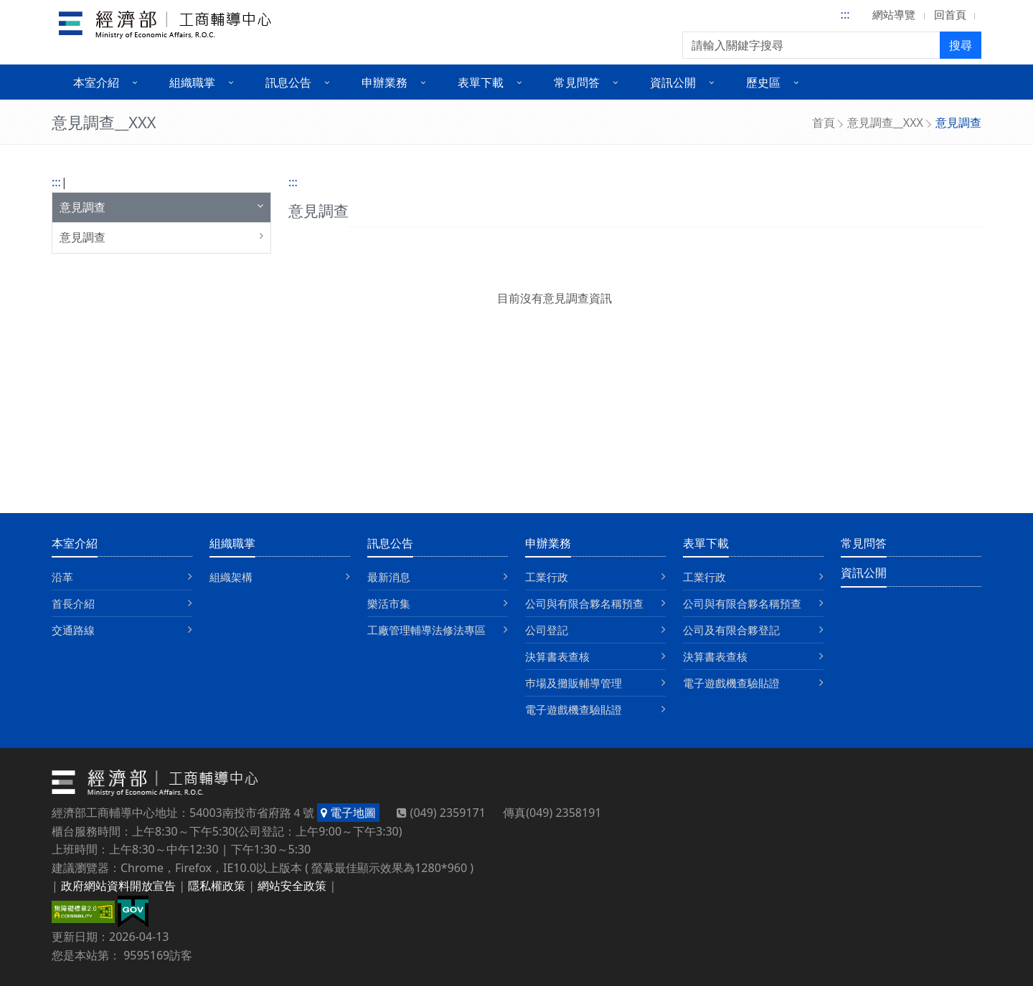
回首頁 (950, 14)
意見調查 (82, 207)
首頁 (823, 122)
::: (845, 14)
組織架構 (231, 577)
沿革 (62, 577)
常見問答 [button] (577, 82)
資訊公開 (864, 572)
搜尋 (960, 45)
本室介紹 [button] (96, 82)
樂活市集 (388, 603)
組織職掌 (232, 543)
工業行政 (546, 577)
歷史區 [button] (763, 82)
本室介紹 (75, 543)
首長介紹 (73, 603)
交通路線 (73, 630)
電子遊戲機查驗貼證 (573, 709)
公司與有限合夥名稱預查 (584, 603)
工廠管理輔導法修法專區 (426, 630)
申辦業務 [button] (384, 82)
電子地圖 (348, 812)
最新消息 (388, 577)
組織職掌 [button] (192, 82)
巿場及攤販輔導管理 (573, 683)
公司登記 (546, 630)
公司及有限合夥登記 (731, 630)
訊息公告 (390, 543)
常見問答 (864, 543)
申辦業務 (548, 543)
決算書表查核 (557, 656)
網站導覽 (893, 14)
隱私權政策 (216, 886)
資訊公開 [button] (673, 82)
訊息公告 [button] (288, 82)
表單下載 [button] (481, 82)
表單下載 (706, 543)
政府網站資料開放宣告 (118, 886)
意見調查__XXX (885, 122)
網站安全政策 (292, 886)
